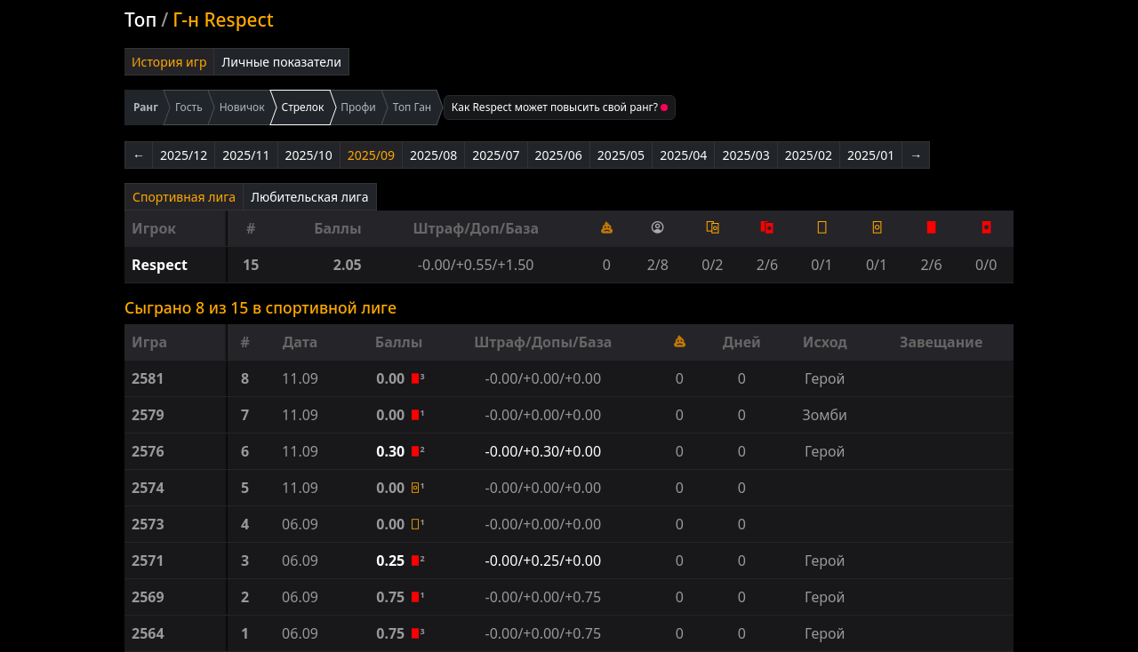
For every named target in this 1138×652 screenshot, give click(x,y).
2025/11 (245, 155)
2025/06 (558, 155)
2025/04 (683, 155)
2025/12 (183, 155)
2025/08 (433, 155)
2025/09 (371, 155)
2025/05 (621, 155)
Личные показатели (281, 61)
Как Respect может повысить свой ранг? (560, 107)
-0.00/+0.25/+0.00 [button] (543, 560)
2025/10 (309, 155)
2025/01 (870, 155)
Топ (140, 19)
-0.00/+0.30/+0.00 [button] (543, 451)
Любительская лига (309, 196)
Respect (160, 264)
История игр (169, 61)
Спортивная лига (184, 196)
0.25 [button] (392, 560)
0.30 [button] (392, 451)
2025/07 (495, 155)
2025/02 (808, 155)
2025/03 (745, 155)
